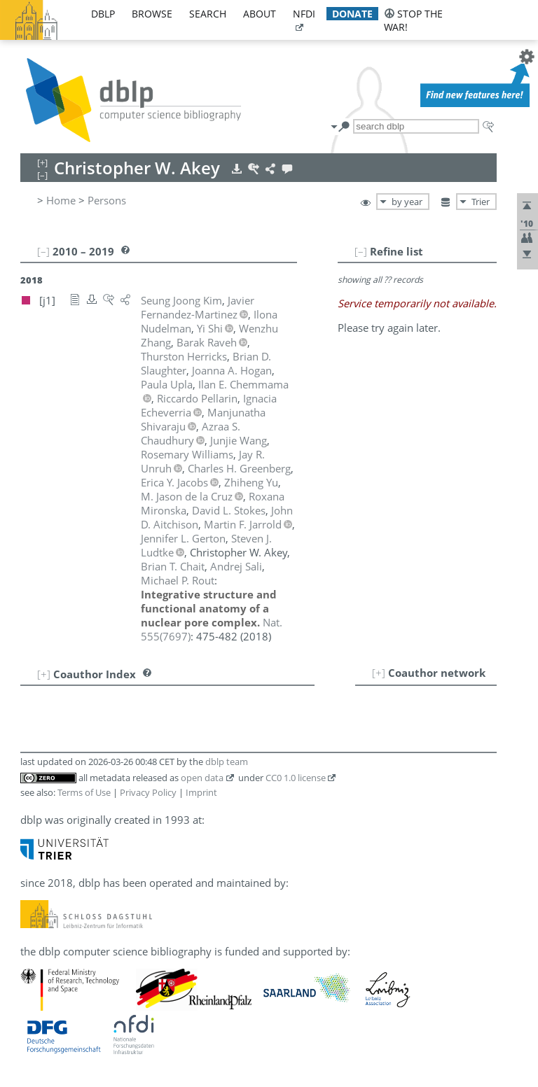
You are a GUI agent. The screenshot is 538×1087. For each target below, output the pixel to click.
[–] (360, 251)
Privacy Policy (148, 792)
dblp (103, 13)
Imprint (201, 792)
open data (202, 777)
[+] (378, 673)
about (259, 13)
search (207, 13)
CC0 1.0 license (295, 777)
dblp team (226, 761)
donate (352, 13)
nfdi (304, 13)
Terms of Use (84, 792)
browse (152, 13)
